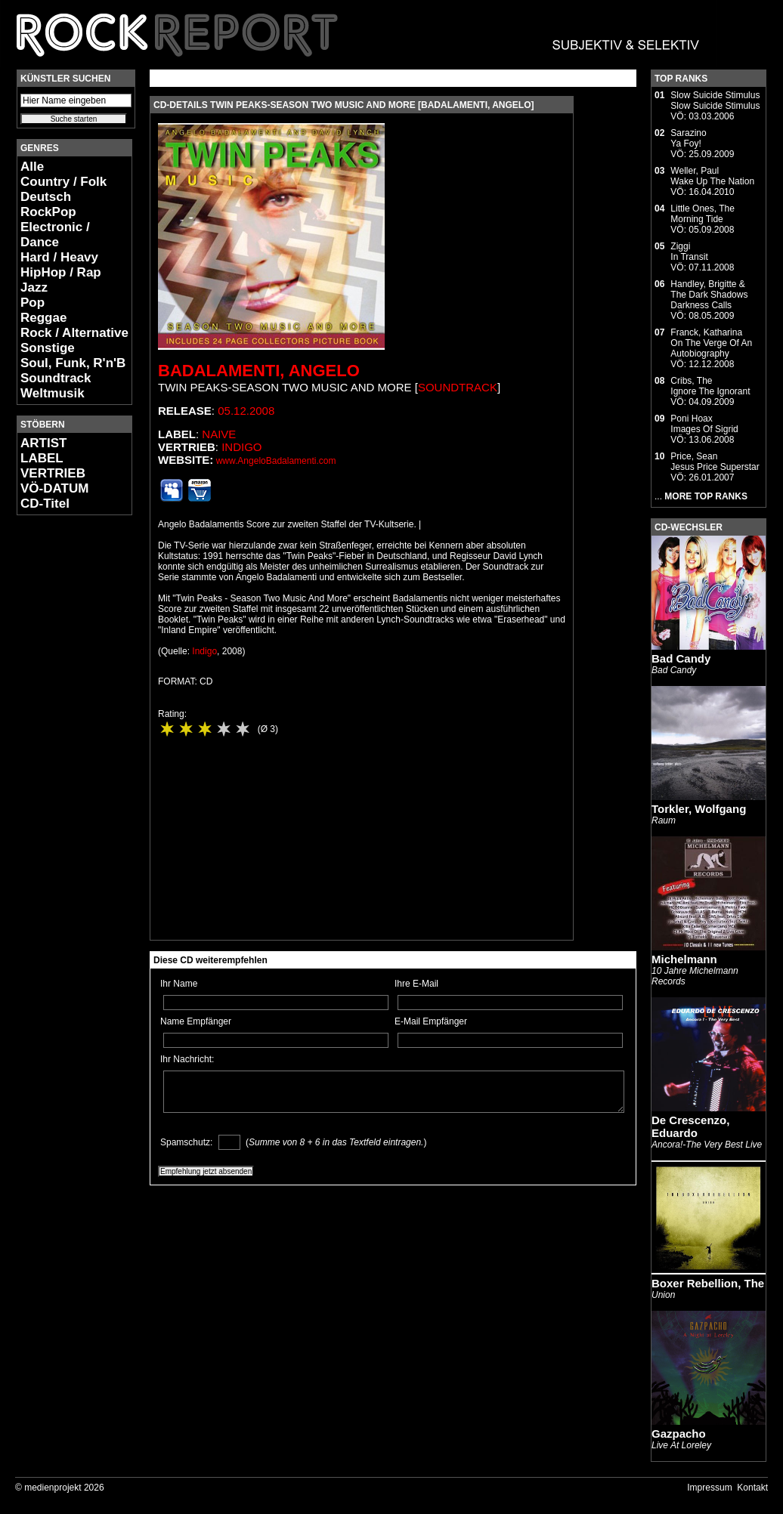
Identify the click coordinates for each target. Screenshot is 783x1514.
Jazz (34, 287)
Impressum (709, 1487)
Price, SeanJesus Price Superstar (714, 461)
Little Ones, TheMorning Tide (702, 213)
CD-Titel (45, 503)
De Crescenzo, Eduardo (690, 1126)
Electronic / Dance (55, 234)
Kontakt (752, 1487)
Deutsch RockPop (48, 204)
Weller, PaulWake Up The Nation (712, 176)
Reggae (43, 318)
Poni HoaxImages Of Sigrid (704, 423)
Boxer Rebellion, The (707, 1283)
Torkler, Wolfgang (698, 808)
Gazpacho (678, 1433)
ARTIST (43, 443)
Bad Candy (680, 658)
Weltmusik (52, 393)
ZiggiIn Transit (688, 251)
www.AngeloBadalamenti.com (276, 461)
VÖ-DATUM (54, 488)
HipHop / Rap (60, 272)
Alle (32, 166)
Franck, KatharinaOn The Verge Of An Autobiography (711, 343)
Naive (219, 434)
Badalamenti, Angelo (259, 370)
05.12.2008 (246, 410)
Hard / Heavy (59, 257)
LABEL (41, 458)
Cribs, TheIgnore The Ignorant (710, 386)
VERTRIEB (52, 473)
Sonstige (47, 348)
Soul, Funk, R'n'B (72, 363)
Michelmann (684, 959)
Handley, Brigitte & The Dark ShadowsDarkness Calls (708, 295)
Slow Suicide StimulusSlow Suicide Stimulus (715, 100)
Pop (32, 302)
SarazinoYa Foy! (688, 138)
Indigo (241, 446)
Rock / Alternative (74, 333)
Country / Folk (63, 182)
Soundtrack (55, 378)
